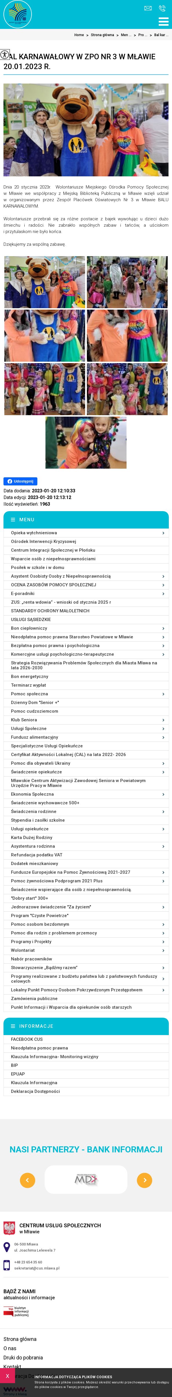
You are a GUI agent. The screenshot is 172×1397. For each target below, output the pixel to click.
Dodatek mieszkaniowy (34, 863)
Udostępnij (20, 481)
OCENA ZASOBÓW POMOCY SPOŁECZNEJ (53, 584)
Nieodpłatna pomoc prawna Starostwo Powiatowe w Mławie (72, 637)
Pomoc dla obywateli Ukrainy (40, 763)
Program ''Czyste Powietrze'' (39, 915)
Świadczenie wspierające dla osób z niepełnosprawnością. (71, 889)
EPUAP (18, 1074)
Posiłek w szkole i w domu (37, 567)
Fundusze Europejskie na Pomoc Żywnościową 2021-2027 (70, 872)
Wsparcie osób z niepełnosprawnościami (53, 558)
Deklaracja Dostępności (35, 1091)
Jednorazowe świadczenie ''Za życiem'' (51, 907)
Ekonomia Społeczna (32, 794)
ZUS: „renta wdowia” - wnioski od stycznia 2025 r (61, 602)
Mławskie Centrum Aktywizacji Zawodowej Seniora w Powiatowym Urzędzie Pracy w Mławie (78, 783)
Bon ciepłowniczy (29, 628)
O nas (10, 1348)
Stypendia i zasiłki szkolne (38, 820)
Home (79, 35)
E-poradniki (22, 593)
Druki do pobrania (23, 1358)
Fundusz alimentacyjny (34, 737)
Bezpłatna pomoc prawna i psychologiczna (55, 645)
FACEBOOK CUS (27, 1039)
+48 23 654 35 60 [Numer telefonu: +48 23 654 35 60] (28, 1262)
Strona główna (99, 35)
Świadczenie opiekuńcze (36, 772)
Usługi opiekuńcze (30, 828)
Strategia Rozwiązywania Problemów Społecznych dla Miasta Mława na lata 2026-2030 (84, 665)
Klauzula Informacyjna (34, 1082)
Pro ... (139, 35)
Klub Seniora (24, 719)
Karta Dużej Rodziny (31, 837)
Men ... (122, 35)
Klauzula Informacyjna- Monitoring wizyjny (54, 1056)
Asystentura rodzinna (33, 846)
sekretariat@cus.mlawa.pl (148, 8)
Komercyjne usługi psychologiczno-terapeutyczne (62, 654)
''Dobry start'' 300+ (29, 898)
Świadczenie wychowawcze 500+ (45, 802)
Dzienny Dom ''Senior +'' (35, 702)
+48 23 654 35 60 (162, 8)
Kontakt (12, 1367)
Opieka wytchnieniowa (34, 532)
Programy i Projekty (31, 941)
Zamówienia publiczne (34, 998)
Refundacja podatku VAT (36, 855)
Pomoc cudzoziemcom (34, 711)
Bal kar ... (158, 35)
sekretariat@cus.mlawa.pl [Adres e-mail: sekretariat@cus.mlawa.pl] (36, 1268)
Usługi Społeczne (29, 728)
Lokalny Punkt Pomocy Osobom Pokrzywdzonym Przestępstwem (76, 990)
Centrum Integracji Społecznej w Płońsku (53, 550)
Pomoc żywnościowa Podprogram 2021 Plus (57, 881)
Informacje (36, 1026)
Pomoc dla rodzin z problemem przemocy (54, 933)
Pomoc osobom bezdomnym (40, 924)
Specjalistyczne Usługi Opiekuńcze (47, 746)
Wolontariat (23, 950)
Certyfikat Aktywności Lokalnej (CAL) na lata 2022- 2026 (68, 754)
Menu (27, 519)
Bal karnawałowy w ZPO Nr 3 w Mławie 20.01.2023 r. (79, 61)
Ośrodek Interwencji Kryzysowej (43, 541)
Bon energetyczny (29, 676)
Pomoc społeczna (29, 693)
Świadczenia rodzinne (33, 811)
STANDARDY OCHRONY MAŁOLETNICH (50, 611)
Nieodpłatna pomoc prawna (39, 1048)
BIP (14, 1065)
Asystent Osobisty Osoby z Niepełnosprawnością (61, 576)
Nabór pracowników (31, 959)
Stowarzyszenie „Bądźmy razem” (44, 967)
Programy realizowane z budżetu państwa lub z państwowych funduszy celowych (84, 979)
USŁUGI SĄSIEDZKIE (31, 619)
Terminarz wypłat (28, 685)
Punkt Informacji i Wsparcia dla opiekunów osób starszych (71, 1007)
